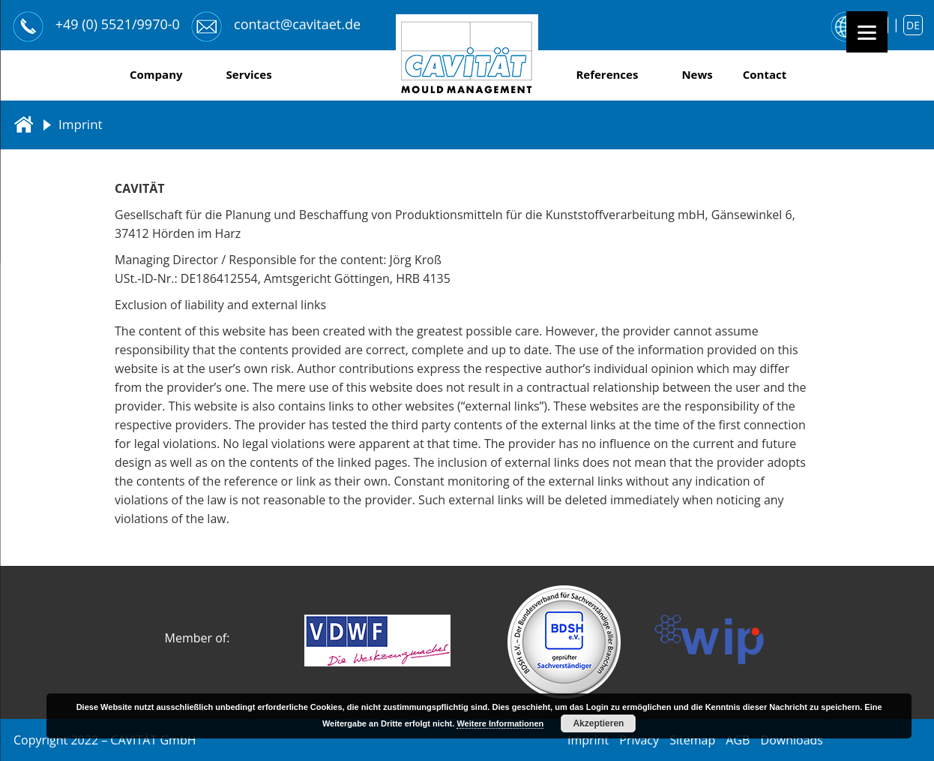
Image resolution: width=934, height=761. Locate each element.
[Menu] (867, 32)
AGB (738, 740)
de (913, 25)
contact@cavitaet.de (297, 24)
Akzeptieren (598, 723)
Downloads (792, 740)
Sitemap (692, 740)
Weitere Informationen (500, 723)
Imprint (588, 740)
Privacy (639, 740)
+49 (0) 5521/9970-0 (117, 24)
